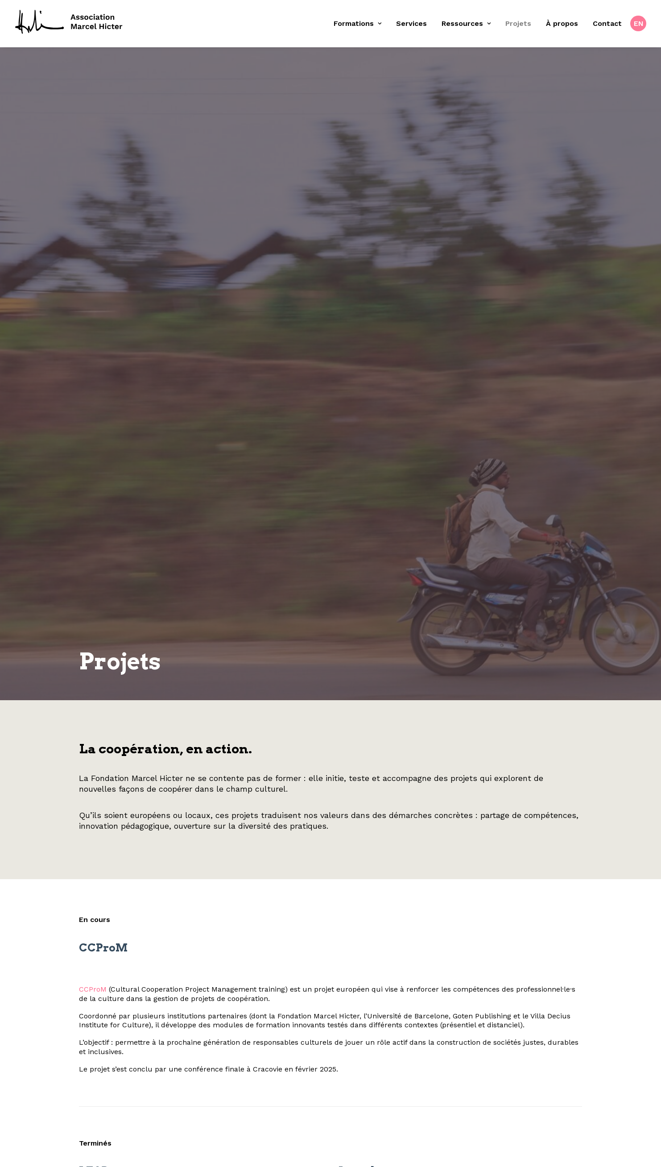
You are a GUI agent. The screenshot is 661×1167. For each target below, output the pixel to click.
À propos (562, 23)
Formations (357, 23)
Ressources (466, 23)
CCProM (81, 881)
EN (639, 23)
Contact (607, 23)
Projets (518, 23)
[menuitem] (361, 23)
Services (411, 23)
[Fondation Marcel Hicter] (69, 22)
